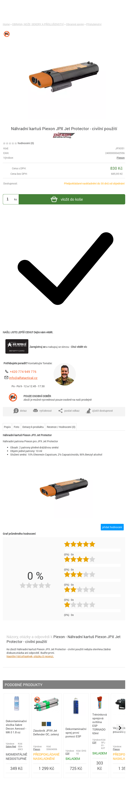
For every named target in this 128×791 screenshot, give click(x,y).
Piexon (121, 157)
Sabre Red (11, 746)
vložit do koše (66, 200)
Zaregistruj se (37, 347)
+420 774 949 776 (23, 371)
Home (6, 24)
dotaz (20, 410)
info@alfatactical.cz (23, 378)
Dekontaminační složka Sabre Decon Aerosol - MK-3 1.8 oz (16, 726)
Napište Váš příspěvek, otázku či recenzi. (30, 656)
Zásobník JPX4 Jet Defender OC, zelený (46, 732)
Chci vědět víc (79, 347)
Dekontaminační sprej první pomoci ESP (75, 732)
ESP (67, 753)
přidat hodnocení (112, 527)
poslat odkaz (68, 410)
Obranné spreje (75, 24)
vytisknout (42, 410)
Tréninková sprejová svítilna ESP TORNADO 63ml (99, 724)
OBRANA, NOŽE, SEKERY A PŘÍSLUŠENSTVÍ (38, 24)
